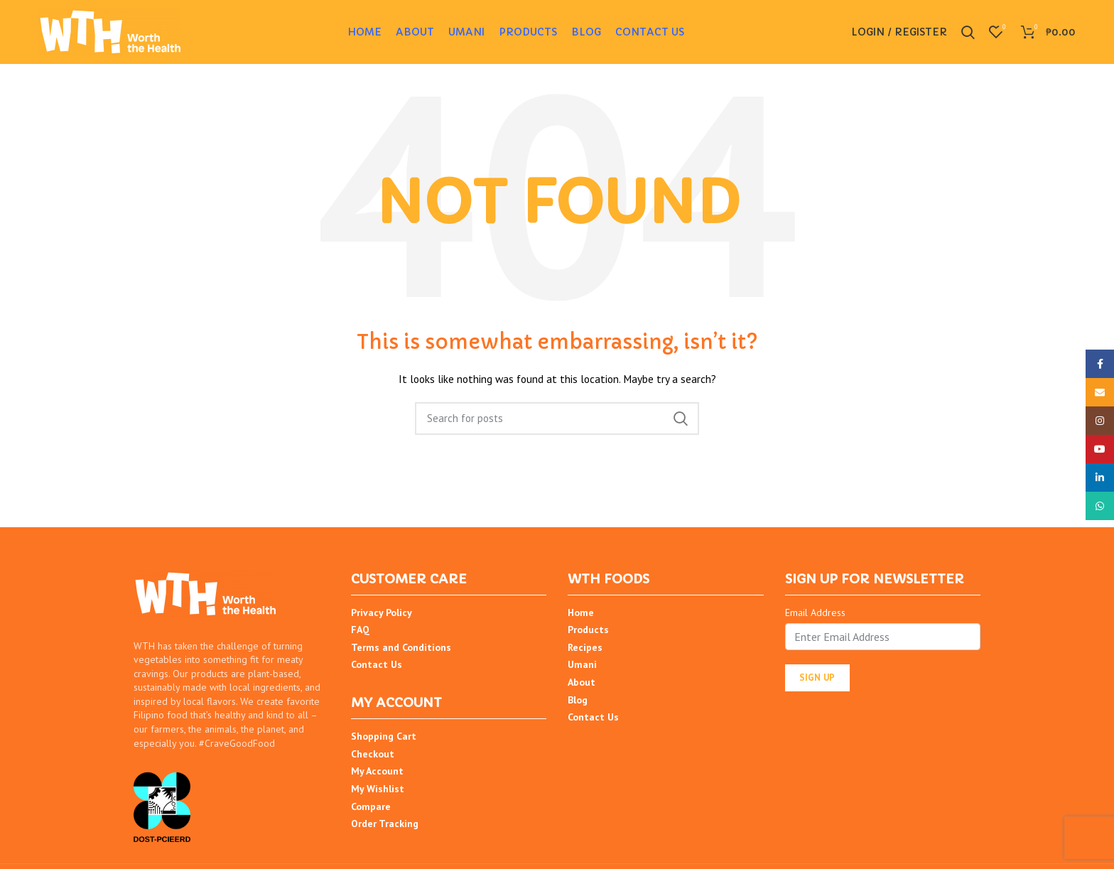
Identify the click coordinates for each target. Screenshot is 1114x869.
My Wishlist (377, 788)
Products (588, 629)
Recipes (585, 647)
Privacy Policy (381, 612)
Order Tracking (384, 823)
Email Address (815, 612)
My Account (377, 771)
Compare (371, 806)
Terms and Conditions (401, 647)
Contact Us (376, 664)
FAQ (360, 629)
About (581, 682)
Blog (578, 699)
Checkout (372, 753)
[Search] (557, 418)
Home (581, 612)
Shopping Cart (383, 736)
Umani (582, 664)
